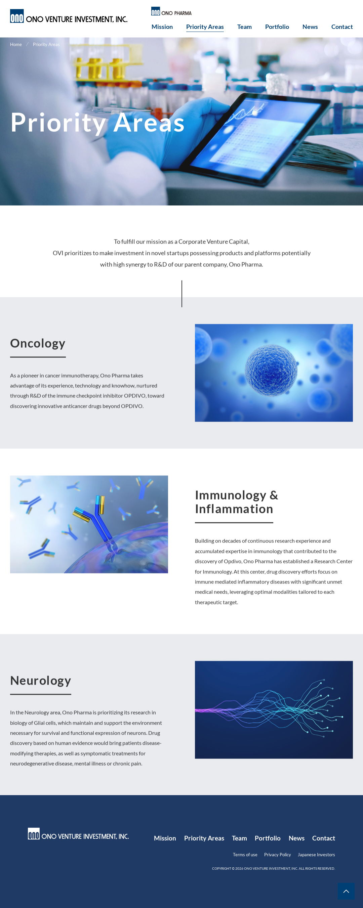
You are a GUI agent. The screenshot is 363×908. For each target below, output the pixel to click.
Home (16, 44)
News (310, 26)
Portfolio (277, 26)
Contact (342, 26)
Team (244, 26)
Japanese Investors (316, 854)
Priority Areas (205, 26)
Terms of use (245, 854)
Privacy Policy (277, 854)
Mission (162, 26)
